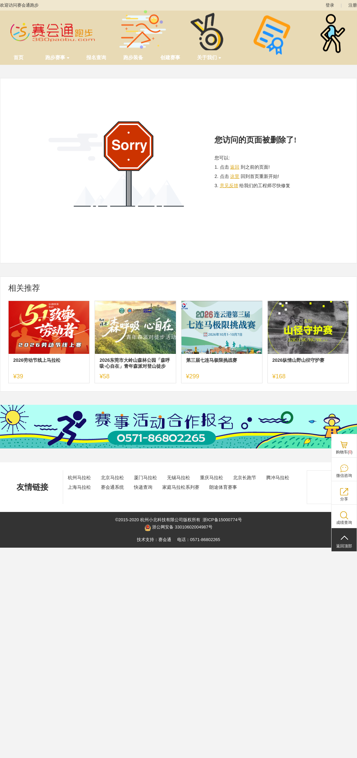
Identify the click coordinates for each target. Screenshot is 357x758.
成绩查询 (344, 522)
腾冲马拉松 (277, 477)
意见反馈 (229, 185)
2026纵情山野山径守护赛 (298, 360)
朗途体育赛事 (223, 487)
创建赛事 (170, 57)
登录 (330, 5)
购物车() (344, 452)
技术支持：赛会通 (154, 539)
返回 (234, 167)
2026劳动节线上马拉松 (36, 360)
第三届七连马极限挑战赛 (211, 360)
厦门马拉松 (145, 477)
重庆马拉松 (211, 477)
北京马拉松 (112, 477)
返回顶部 (344, 546)
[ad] (178, 446)
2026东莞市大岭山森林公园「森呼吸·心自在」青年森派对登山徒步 (134, 363)
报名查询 (96, 57)
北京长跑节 (244, 477)
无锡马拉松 (178, 477)
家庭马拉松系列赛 (180, 487)
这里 (234, 176)
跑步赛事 (57, 57)
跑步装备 (133, 57)
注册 (352, 5)
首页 (18, 57)
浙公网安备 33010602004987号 (178, 528)
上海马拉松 (79, 487)
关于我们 (209, 57)
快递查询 (143, 487)
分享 (344, 499)
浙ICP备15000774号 (222, 519)
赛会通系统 (112, 487)
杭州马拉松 (79, 477)
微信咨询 (344, 475)
